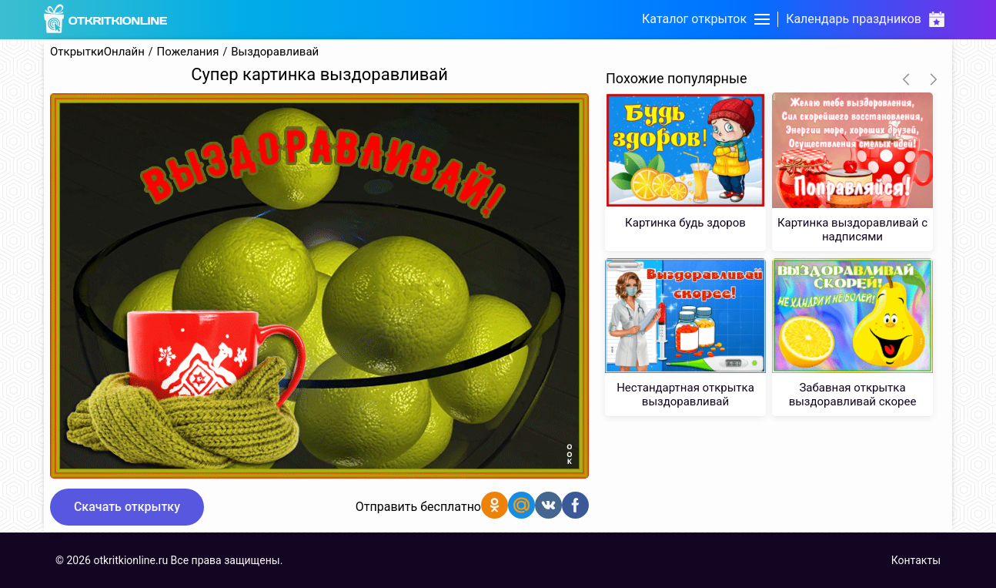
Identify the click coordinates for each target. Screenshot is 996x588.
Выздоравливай (275, 52)
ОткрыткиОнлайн (97, 52)
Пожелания (188, 52)
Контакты (916, 560)
